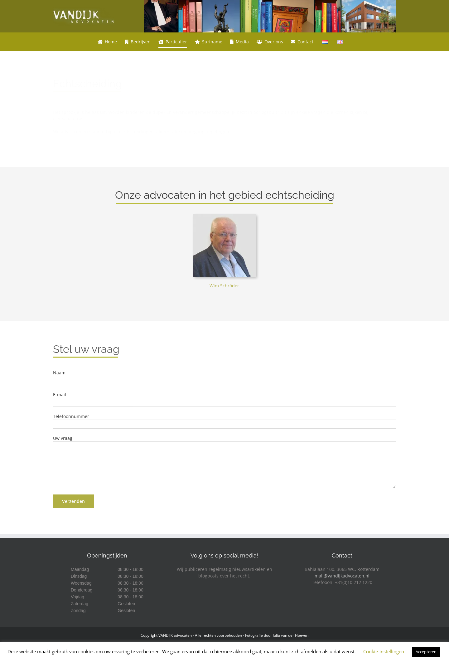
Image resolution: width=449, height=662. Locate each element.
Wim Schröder (224, 286)
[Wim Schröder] (224, 216)
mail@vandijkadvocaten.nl (342, 576)
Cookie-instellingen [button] (383, 651)
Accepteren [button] (426, 652)
